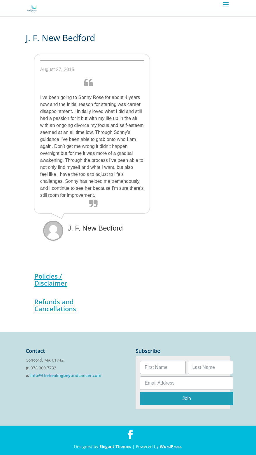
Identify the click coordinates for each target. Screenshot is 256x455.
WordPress (171, 446)
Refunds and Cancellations (55, 305)
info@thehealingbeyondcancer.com (65, 375)
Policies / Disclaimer (50, 279)
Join (187, 398)
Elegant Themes (115, 446)
